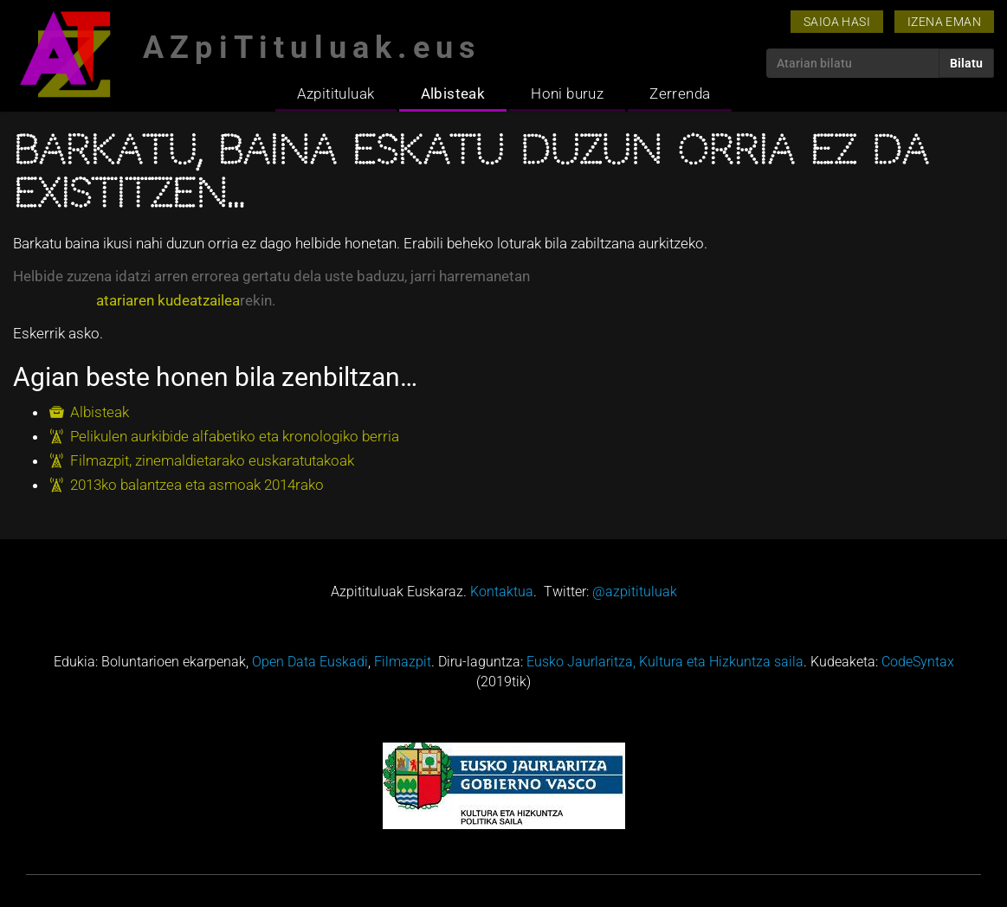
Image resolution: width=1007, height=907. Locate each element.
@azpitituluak (634, 591)
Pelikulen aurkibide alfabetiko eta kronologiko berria (234, 436)
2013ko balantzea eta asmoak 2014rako (197, 484)
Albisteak (453, 93)
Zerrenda (679, 93)
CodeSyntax (917, 661)
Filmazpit (402, 661)
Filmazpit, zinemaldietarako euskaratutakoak (212, 460)
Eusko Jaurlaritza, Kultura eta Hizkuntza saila (665, 661)
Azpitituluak (336, 93)
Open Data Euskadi (310, 661)
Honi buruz (567, 93)
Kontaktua (501, 591)
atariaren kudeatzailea (168, 300)
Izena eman (944, 22)
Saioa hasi (837, 22)
